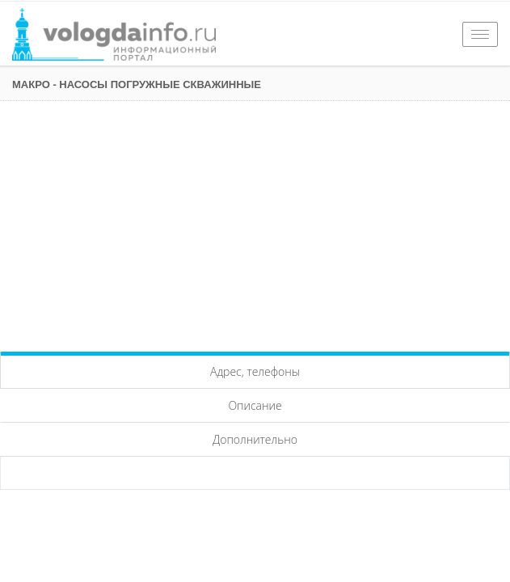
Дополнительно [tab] (255, 439)
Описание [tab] (254, 405)
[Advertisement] (255, 222)
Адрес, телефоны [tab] (255, 371)
